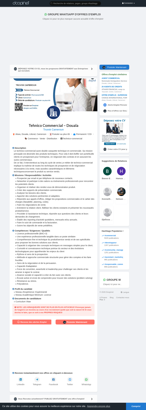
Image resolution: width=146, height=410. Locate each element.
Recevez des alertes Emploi (32, 322)
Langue (125, 292)
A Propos (103, 297)
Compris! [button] (135, 406)
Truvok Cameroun (53, 129)
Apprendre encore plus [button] (98, 406)
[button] (75, 3)
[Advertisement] (73, 42)
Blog (111, 297)
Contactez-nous (122, 297)
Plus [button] (102, 300)
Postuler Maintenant (75, 322)
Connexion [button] (128, 3)
